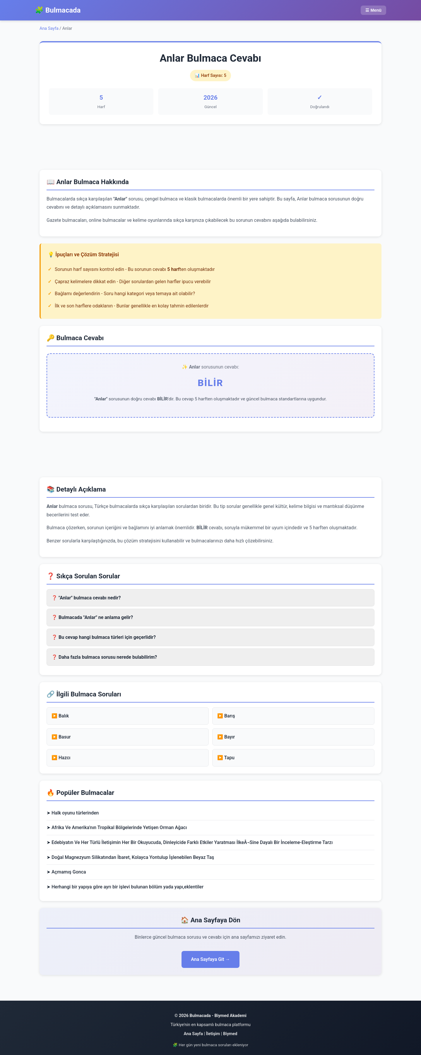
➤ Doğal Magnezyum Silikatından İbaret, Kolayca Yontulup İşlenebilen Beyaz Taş (130, 857)
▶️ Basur (61, 737)
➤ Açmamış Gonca (66, 872)
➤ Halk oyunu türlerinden (73, 813)
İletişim (213, 1033)
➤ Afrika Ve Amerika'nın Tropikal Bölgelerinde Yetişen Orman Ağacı (117, 827)
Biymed (230, 1033)
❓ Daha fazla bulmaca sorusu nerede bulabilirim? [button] (104, 657)
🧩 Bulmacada (58, 10)
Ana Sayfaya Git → (210, 959)
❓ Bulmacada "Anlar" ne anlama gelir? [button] (92, 617)
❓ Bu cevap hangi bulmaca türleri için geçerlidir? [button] (104, 637)
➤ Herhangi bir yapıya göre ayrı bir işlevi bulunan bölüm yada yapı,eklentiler (125, 887)
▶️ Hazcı (61, 757)
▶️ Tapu (226, 757)
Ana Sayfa (49, 28)
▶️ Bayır (226, 737)
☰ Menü (373, 10)
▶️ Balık (60, 716)
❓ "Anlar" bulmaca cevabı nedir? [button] (86, 598)
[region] (210, 145)
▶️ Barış (226, 716)
